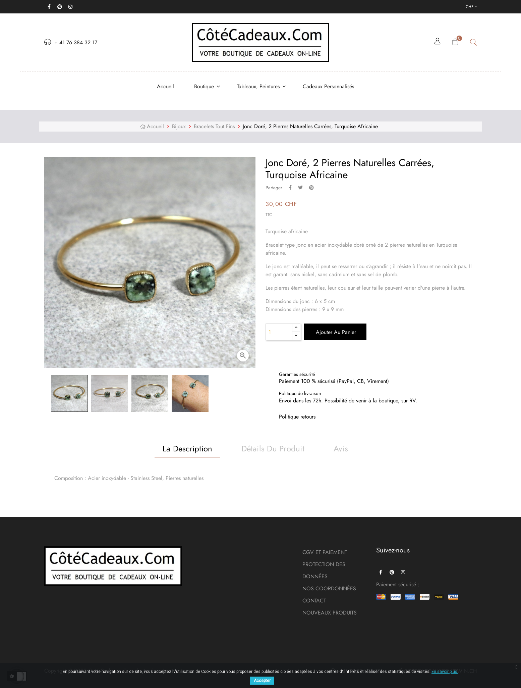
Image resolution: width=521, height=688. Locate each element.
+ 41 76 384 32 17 (70, 42)
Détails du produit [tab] (272, 448)
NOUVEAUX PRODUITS (329, 613)
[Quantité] (279, 332)
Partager (290, 187)
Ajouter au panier (335, 332)
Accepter (262, 680)
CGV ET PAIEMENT (324, 552)
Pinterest (311, 187)
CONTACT (314, 600)
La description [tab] (187, 448)
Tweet (300, 187)
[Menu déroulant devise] (471, 7)
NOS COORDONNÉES (329, 588)
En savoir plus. (444, 671)
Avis (341, 448)
